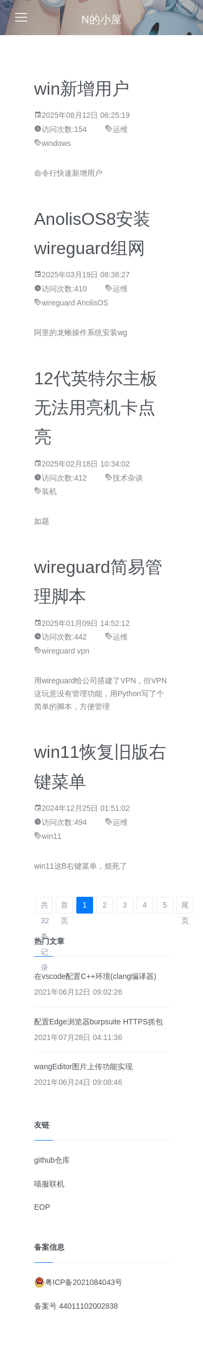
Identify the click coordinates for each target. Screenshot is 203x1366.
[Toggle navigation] (21, 17)
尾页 (185, 907)
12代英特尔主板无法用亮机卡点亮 (96, 408)
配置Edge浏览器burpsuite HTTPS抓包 (98, 1021)
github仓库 (52, 1160)
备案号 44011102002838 (76, 1306)
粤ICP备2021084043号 (83, 1282)
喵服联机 (49, 1184)
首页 (64, 907)
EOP (42, 1207)
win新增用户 (81, 88)
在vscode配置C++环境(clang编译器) (95, 976)
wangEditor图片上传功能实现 (83, 1066)
